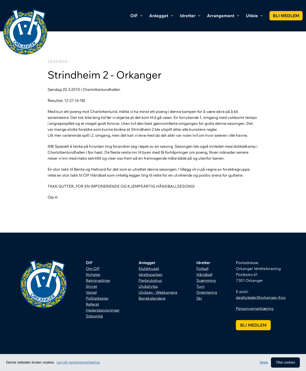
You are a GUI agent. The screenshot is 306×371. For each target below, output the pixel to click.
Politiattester (97, 298)
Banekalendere (152, 298)
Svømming (206, 280)
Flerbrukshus (150, 280)
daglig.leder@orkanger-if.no (261, 297)
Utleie (254, 15)
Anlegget (161, 15)
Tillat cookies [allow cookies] (285, 362)
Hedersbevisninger (103, 310)
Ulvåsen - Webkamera (158, 292)
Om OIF (93, 268)
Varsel (91, 292)
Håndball (204, 274)
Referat (92, 304)
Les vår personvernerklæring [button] (78, 362)
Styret (91, 286)
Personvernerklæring (254, 308)
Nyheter (93, 274)
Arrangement (223, 15)
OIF (136, 15)
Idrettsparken (151, 274)
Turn (200, 286)
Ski (199, 298)
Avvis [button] (264, 362)
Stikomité (94, 316)
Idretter (190, 15)
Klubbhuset (149, 268)
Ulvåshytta (148, 286)
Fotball (202, 268)
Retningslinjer (98, 280)
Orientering (206, 292)
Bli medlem (286, 15)
